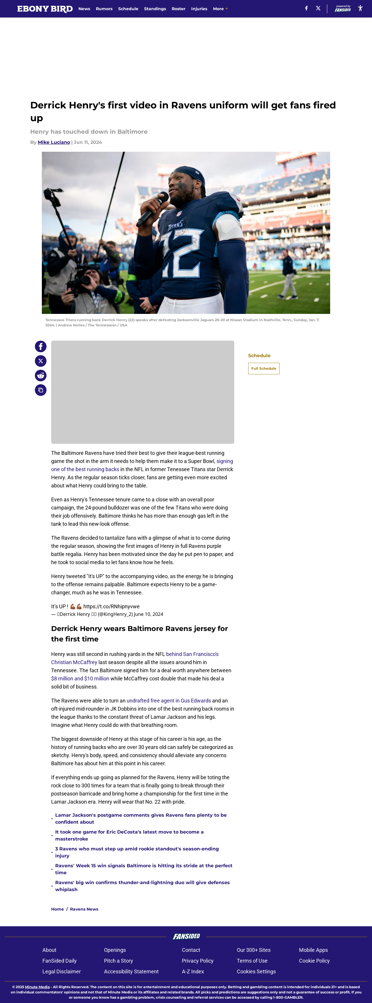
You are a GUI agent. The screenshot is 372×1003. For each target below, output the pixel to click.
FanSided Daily (59, 961)
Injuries (199, 8)
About (49, 950)
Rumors (104, 8)
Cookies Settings (256, 971)
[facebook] (306, 8)
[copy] (40, 390)
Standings (155, 8)
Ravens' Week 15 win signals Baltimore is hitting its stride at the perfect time (144, 869)
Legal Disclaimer (61, 971)
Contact (191, 950)
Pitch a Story (118, 961)
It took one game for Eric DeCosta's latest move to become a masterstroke (129, 835)
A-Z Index (193, 971)
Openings (115, 950)
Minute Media (37, 987)
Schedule (128, 8)
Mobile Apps (313, 950)
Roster (178, 8)
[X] (318, 8)
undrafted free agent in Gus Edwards (169, 701)
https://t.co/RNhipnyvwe (111, 606)
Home (57, 909)
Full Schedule (263, 368)
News (84, 8)
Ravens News (84, 909)
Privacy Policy (198, 961)
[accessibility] (360, 8)
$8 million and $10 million (80, 678)
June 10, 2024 (148, 614)
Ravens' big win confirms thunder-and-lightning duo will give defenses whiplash (142, 886)
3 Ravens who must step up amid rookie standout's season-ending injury (137, 852)
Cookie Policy (314, 961)
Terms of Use (252, 961)
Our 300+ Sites (254, 950)
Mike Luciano (54, 142)
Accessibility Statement (131, 971)
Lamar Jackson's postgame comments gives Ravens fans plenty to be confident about (141, 818)
